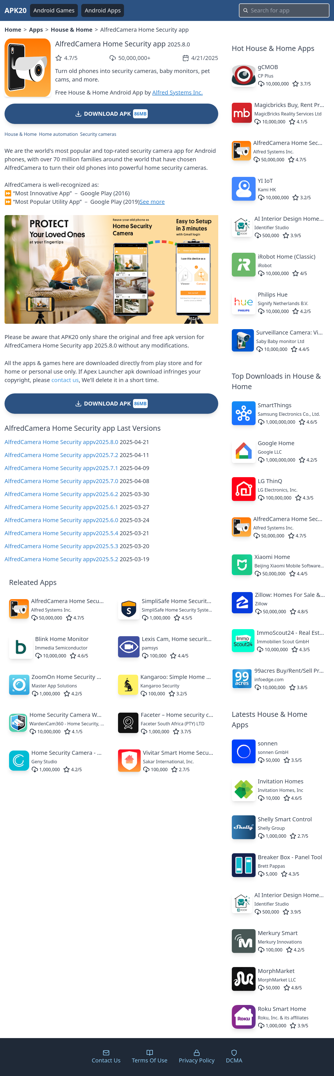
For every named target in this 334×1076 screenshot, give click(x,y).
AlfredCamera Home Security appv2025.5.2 (61, 559)
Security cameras (98, 134)
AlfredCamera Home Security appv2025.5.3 (61, 546)
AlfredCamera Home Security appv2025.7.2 (61, 455)
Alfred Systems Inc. (177, 92)
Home (13, 29)
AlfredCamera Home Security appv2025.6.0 (61, 520)
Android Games (53, 10)
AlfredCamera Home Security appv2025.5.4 (61, 533)
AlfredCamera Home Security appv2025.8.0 (61, 442)
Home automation (58, 134)
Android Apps (103, 10)
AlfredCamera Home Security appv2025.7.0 (61, 481)
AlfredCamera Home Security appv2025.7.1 (61, 468)
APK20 (16, 10)
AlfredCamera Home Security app (110, 43)
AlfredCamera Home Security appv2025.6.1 (61, 507)
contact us (65, 380)
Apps (36, 29)
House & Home (71, 29)
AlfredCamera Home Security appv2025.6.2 (61, 494)
